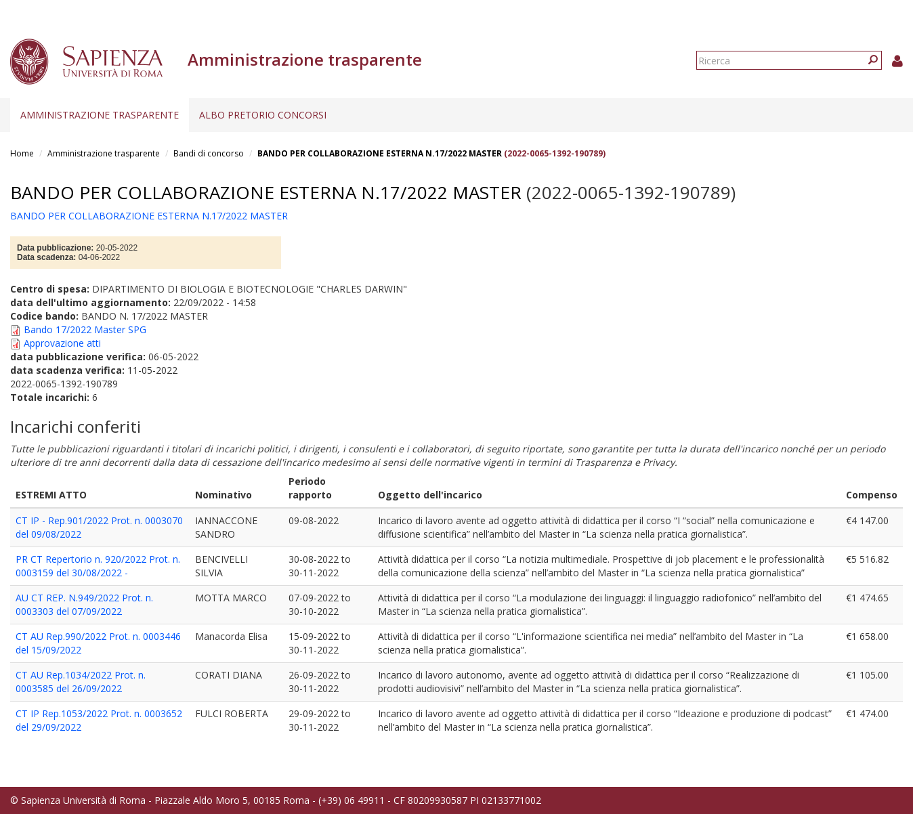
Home (22, 153)
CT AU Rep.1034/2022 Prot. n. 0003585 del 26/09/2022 (81, 681)
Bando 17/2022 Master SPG (85, 329)
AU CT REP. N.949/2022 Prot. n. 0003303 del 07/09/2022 (84, 604)
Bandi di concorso (208, 153)
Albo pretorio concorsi (262, 114)
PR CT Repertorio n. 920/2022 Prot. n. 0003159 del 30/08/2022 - (98, 566)
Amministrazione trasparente (99, 114)
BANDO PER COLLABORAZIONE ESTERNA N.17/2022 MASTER (379, 153)
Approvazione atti (62, 343)
